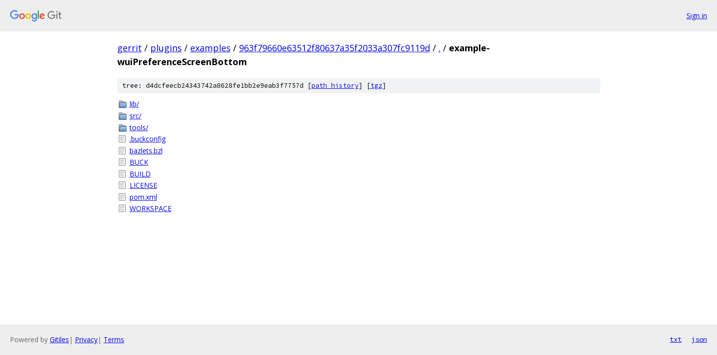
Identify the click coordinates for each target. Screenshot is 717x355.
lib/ (134, 103)
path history (335, 85)
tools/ (139, 127)
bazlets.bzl (146, 150)
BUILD (140, 173)
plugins (166, 48)
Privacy (86, 339)
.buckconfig (148, 138)
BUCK (139, 162)
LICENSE (143, 185)
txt (676, 339)
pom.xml (143, 197)
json (699, 339)
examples (210, 48)
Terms (113, 339)
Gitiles (59, 339)
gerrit (129, 48)
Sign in (696, 15)
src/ (135, 115)
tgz (376, 85)
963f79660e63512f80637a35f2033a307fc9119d (334, 48)
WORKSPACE (150, 208)
